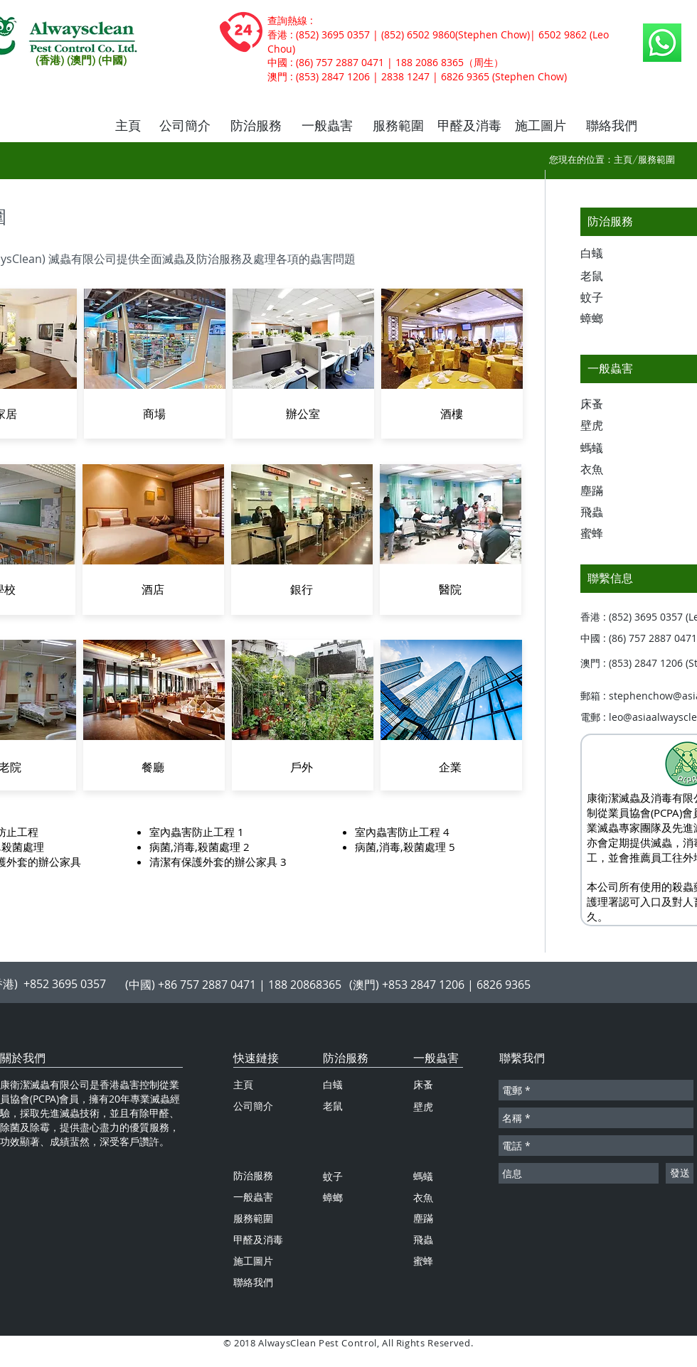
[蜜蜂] (605, 534)
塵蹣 (423, 1218)
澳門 (277, 76)
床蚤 (423, 1084)
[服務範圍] (398, 125)
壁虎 (423, 1106)
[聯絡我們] (611, 125)
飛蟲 (423, 1239)
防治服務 (345, 1058)
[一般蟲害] (327, 125)
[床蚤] (605, 404)
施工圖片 (253, 1260)
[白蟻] (605, 253)
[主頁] (128, 125)
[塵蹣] (605, 491)
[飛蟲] (605, 512)
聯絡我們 (253, 1282)
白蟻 (333, 1084)
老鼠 (333, 1106)
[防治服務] (256, 125)
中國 (277, 62)
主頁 (623, 159)
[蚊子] (605, 298)
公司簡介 (253, 1106)
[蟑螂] (605, 319)
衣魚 (423, 1197)
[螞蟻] (605, 448)
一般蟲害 (436, 1058)
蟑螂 (333, 1197)
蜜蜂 (423, 1260)
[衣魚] (605, 470)
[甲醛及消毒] (469, 125)
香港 (277, 34)
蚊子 (333, 1176)
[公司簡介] (184, 125)
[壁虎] (605, 425)
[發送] (679, 1173)
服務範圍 (253, 1218)
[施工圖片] (540, 125)
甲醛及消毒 (258, 1239)
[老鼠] (605, 276)
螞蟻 (423, 1176)
